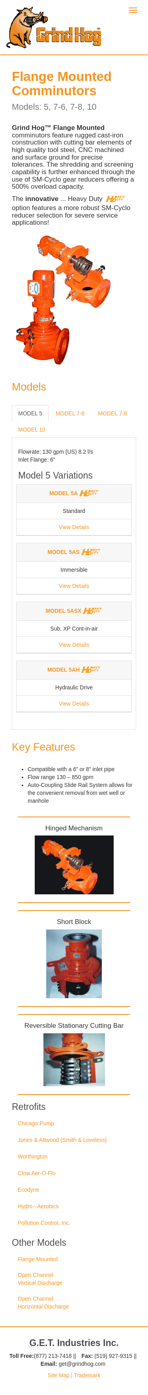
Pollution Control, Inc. (44, 1223)
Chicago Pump (36, 1123)
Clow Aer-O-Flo (37, 1173)
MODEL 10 (31, 429)
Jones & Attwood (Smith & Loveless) (62, 1140)
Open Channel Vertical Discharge (40, 1279)
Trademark (86, 1375)
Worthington (32, 1156)
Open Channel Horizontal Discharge (43, 1302)
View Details (74, 527)
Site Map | (60, 1375)
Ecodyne (28, 1190)
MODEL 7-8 (112, 413)
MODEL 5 (30, 413)
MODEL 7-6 (70, 413)
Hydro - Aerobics (38, 1206)
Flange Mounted (38, 1259)
